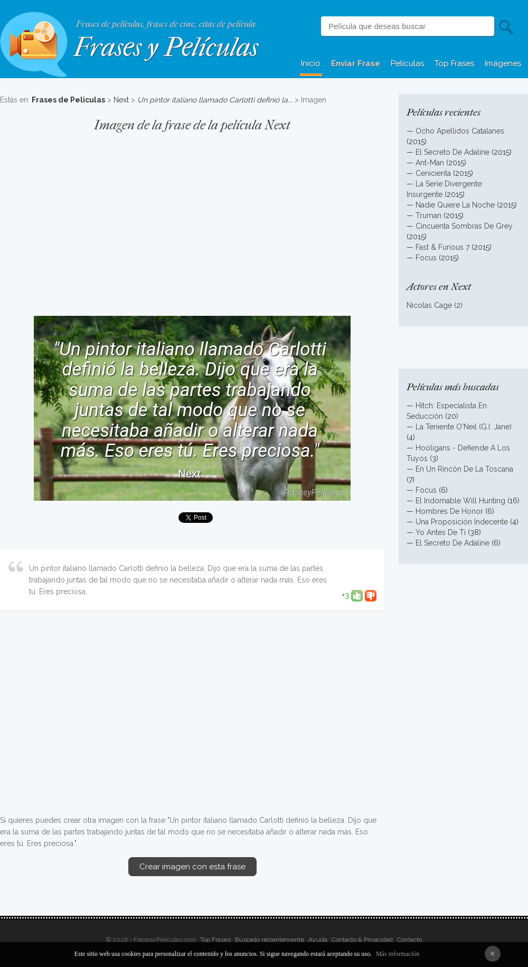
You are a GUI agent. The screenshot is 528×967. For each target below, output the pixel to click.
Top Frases (454, 63)
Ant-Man (430, 162)
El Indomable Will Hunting (460, 500)
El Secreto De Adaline (452, 152)
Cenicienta (433, 173)
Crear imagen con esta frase (192, 866)
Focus (426, 258)
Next (121, 100)
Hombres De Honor (449, 511)
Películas (407, 63)
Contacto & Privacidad (362, 939)
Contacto (409, 939)
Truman (428, 215)
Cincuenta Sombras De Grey (464, 226)
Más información (397, 953)
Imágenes (503, 63)
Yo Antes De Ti (441, 532)
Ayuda (317, 939)
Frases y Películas (166, 47)
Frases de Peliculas (68, 100)
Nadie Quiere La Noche (455, 205)
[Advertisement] (192, 219)
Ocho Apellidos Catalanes (460, 131)
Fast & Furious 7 (442, 247)
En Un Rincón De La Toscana (464, 469)
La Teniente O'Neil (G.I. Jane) (464, 427)
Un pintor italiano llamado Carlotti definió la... (215, 100)
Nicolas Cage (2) (435, 305)
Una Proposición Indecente (462, 522)
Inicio (310, 63)
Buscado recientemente (269, 939)
